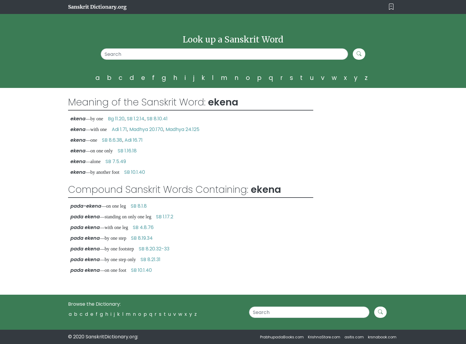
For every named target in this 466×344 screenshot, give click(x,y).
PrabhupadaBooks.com (282, 337)
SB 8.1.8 (139, 206)
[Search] (224, 54)
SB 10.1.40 (134, 172)
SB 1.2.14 (135, 118)
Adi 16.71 (134, 140)
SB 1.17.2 (164, 216)
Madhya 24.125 (182, 129)
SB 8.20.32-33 (154, 248)
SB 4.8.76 (143, 227)
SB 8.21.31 (150, 259)
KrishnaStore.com (324, 337)
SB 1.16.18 (127, 150)
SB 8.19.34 (142, 238)
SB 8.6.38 (112, 140)
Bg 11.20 (116, 118)
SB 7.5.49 (116, 161)
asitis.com (354, 337)
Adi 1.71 (119, 129)
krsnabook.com (382, 337)
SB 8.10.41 (157, 118)
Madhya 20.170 (146, 129)
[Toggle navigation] (391, 7)
